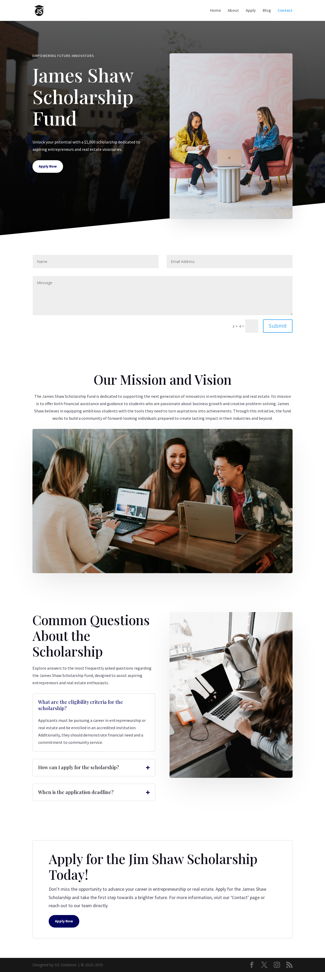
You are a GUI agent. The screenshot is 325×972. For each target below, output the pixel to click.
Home (215, 11)
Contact (285, 11)
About (233, 11)
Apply (251, 11)
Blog (267, 11)
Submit (278, 325)
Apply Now (48, 166)
